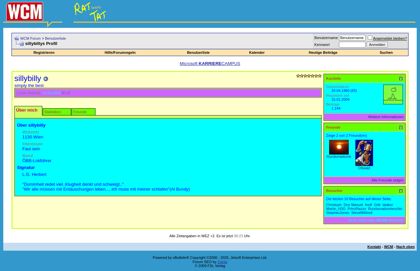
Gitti (377, 205)
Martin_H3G (336, 209)
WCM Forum (30, 38)
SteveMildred (361, 213)
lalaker (388, 205)
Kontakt (374, 247)
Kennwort (321, 45)
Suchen (386, 52)
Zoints (222, 262)
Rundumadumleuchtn (343, 156)
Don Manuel (353, 205)
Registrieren (43, 52)
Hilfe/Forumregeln (120, 52)
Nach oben (405, 247)
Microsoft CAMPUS (210, 63)
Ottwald (364, 168)
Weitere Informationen (386, 117)
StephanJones (337, 213)
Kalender (256, 52)
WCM (388, 247)
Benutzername (326, 38)
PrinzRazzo (356, 209)
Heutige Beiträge (323, 52)
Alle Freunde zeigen (387, 180)
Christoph (334, 205)
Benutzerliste (55, 38)
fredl (368, 205)
